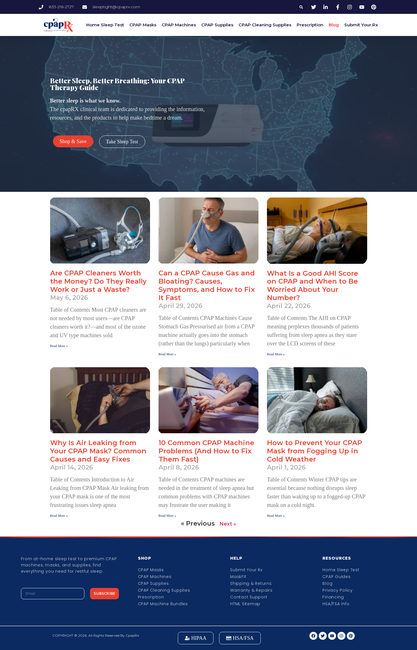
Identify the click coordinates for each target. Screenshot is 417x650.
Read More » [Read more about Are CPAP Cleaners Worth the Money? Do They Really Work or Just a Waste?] (59, 346)
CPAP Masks (142, 24)
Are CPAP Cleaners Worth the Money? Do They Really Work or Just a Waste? (98, 281)
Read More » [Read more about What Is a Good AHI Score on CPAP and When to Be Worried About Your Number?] (276, 354)
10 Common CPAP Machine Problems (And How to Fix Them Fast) (206, 451)
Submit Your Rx (361, 24)
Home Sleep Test (105, 24)
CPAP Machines (179, 24)
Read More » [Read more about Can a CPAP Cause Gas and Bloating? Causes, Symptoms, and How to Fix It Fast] (167, 354)
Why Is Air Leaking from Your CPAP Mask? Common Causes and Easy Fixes (98, 451)
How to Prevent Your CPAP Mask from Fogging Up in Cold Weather (314, 451)
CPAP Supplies (217, 24)
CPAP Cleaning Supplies (265, 24)
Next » (227, 524)
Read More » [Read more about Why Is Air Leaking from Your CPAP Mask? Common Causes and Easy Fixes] (59, 516)
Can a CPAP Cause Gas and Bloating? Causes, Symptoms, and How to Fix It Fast (207, 285)
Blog (334, 24)
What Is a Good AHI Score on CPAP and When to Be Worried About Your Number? (312, 285)
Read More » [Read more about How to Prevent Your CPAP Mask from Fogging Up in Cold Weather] (276, 516)
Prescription (310, 24)
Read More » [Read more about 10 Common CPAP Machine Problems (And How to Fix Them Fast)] (167, 516)
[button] (301, 6)
